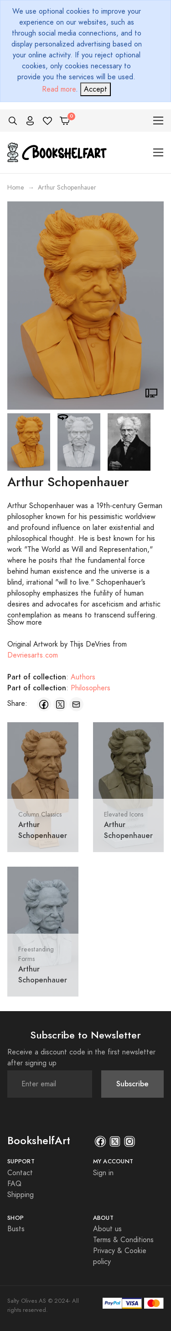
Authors (83, 677)
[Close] (95, 89)
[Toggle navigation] (158, 120)
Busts (16, 1229)
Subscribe (132, 1084)
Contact (20, 1173)
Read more (59, 89)
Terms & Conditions (123, 1240)
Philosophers (90, 688)
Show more (24, 622)
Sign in (103, 1173)
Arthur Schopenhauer (42, 830)
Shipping (20, 1195)
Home (15, 187)
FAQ (14, 1184)
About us (107, 1229)
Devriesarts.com (32, 655)
